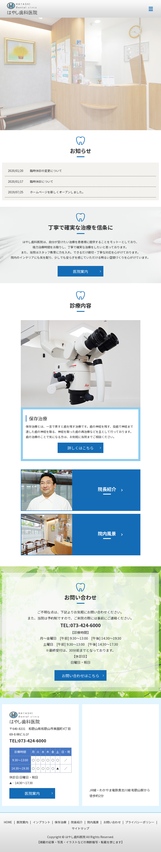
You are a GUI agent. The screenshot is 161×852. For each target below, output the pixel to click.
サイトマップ (80, 828)
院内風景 (93, 822)
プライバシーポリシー (139, 822)
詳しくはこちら (80, 447)
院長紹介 (77, 822)
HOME (8, 822)
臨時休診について (41, 181)
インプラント (41, 822)
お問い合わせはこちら (80, 675)
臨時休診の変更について (46, 171)
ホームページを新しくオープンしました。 (57, 192)
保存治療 (60, 822)
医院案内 (80, 271)
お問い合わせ (112, 822)
